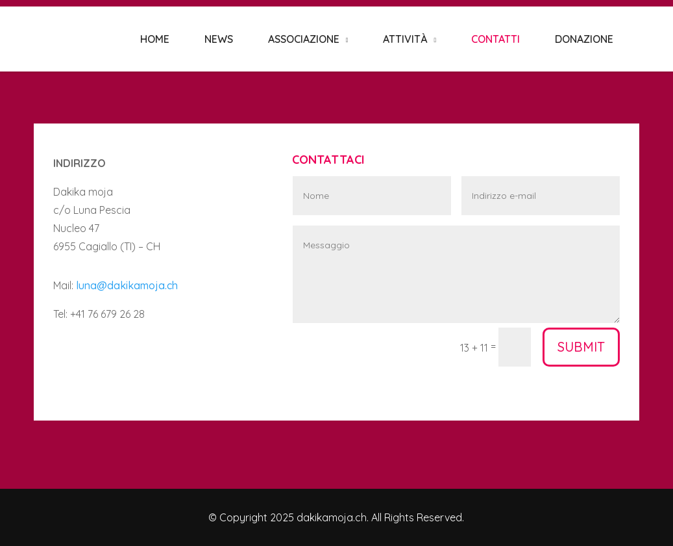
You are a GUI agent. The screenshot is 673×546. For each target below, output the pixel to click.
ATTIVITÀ (405, 39)
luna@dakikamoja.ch (127, 285)
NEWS (218, 39)
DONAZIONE (584, 39)
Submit (581, 347)
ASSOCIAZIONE (303, 39)
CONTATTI (495, 39)
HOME (154, 39)
